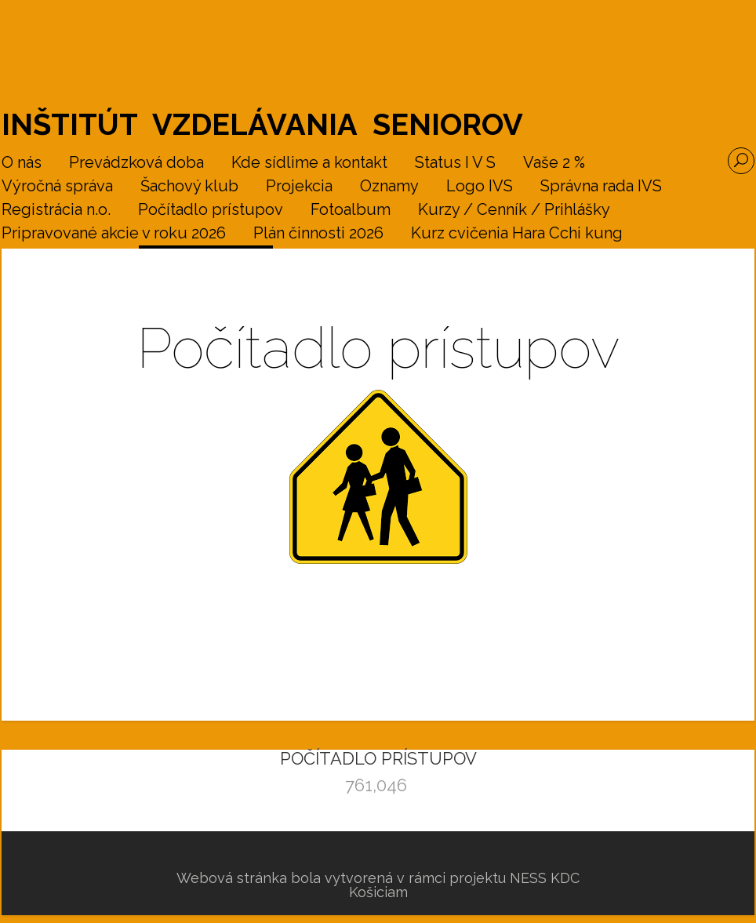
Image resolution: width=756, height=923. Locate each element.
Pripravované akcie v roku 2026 (114, 233)
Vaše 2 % (554, 163)
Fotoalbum (351, 210)
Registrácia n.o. (56, 210)
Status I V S (455, 163)
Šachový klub (189, 186)
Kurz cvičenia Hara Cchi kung (517, 233)
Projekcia (299, 186)
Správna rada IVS (601, 186)
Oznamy (389, 186)
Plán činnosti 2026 (318, 233)
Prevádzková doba (136, 163)
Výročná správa (57, 186)
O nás (22, 163)
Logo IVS (479, 186)
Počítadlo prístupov (210, 210)
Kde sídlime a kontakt (309, 163)
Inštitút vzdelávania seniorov (262, 124)
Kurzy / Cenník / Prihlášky (514, 210)
